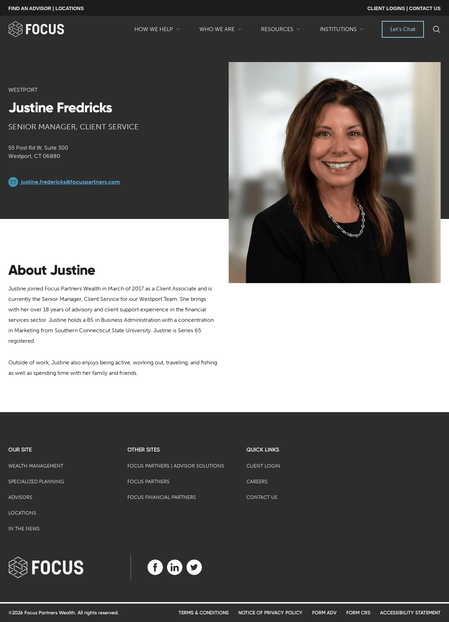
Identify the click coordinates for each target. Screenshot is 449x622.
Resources (281, 32)
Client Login (263, 466)
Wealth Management (35, 466)
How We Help (157, 32)
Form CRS (358, 613)
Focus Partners (148, 482)
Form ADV (324, 613)
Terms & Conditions (204, 613)
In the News (24, 529)
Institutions (341, 32)
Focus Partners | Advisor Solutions (175, 466)
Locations (22, 513)
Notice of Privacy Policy (270, 613)
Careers (257, 482)
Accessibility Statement (410, 613)
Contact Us (261, 497)
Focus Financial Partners (161, 497)
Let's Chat (403, 29)
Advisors (20, 497)
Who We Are (220, 32)
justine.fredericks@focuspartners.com (70, 182)
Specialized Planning (36, 482)
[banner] (47, 29)
